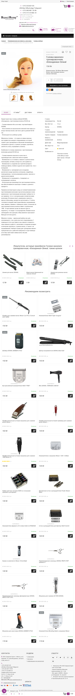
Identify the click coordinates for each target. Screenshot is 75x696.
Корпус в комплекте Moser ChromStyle (14, 561)
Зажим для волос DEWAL (10, 272)
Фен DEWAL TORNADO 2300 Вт (48, 385)
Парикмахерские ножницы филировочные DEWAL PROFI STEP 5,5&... (18, 596)
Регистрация (70, 1)
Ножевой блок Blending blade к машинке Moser (54, 631)
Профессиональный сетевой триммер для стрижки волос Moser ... (55, 421)
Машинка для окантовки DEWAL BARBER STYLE (17, 631)
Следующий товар (67, 46)
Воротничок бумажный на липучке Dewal (34, 273)
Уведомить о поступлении (59, 85)
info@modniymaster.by (27, 26)
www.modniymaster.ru (32, 22)
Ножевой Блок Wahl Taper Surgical (50, 315)
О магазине (30, 656)
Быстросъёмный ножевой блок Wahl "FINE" (16, 385)
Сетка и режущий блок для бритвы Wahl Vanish (54, 526)
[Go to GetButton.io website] (4, 694)
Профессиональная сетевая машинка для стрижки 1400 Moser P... (18, 456)
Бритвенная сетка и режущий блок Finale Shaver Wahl (54, 491)
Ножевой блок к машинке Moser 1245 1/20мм (54, 456)
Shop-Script (4, 1)
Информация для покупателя (35, 661)
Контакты (30, 659)
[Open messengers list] (4, 691)
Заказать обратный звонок (28, 24)
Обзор (6, 112)
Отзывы (17, 112)
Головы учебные (57, 93)
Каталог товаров (10, 36)
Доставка (28, 112)
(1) (6, 461)
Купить (59, 80)
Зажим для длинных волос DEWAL (58, 273)
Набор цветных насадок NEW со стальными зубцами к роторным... (16, 491)
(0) (6, 278)
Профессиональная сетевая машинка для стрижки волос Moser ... (18, 421)
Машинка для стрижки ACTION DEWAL (51, 596)
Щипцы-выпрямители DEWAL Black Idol (51, 350)
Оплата (40, 112)
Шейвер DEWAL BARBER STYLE (12, 350)
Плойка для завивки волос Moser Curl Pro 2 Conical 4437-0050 (18, 316)
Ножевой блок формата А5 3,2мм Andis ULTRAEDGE (19, 526)
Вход (62, 1)
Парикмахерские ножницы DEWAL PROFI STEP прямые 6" (54, 561)
